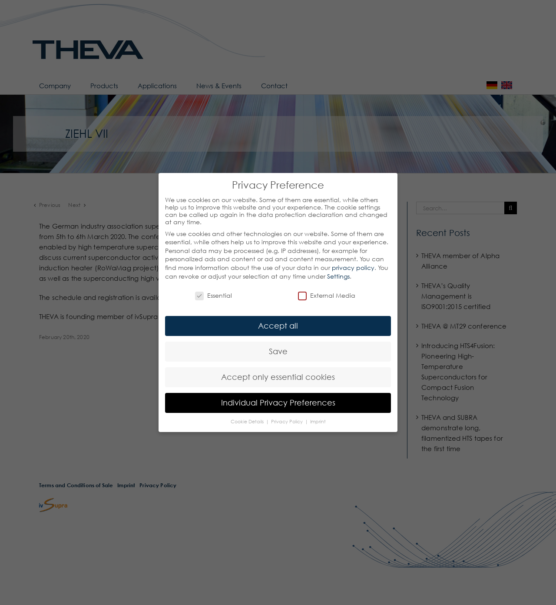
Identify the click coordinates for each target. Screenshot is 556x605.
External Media (326, 295)
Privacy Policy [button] (287, 421)
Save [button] (278, 351)
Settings (338, 276)
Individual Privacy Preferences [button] (278, 402)
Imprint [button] (318, 421)
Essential (213, 295)
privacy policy (353, 267)
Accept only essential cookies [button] (278, 377)
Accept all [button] (278, 325)
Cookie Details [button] (248, 421)
